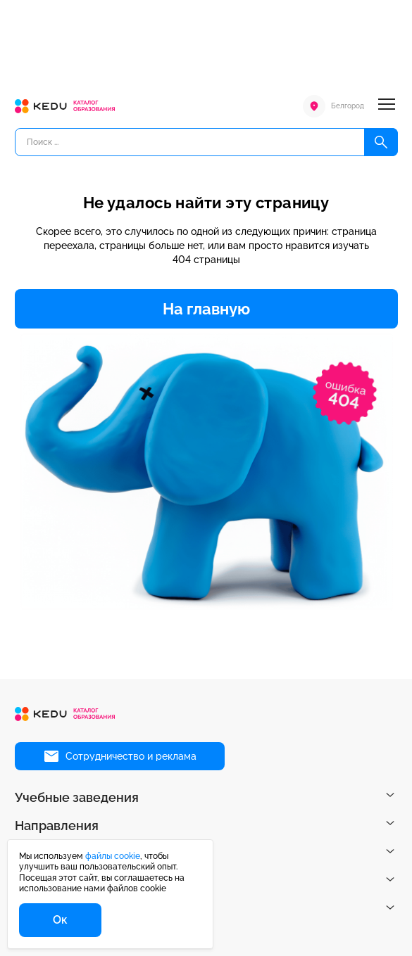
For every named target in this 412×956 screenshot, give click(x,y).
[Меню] (386, 106)
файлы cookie (112, 856)
